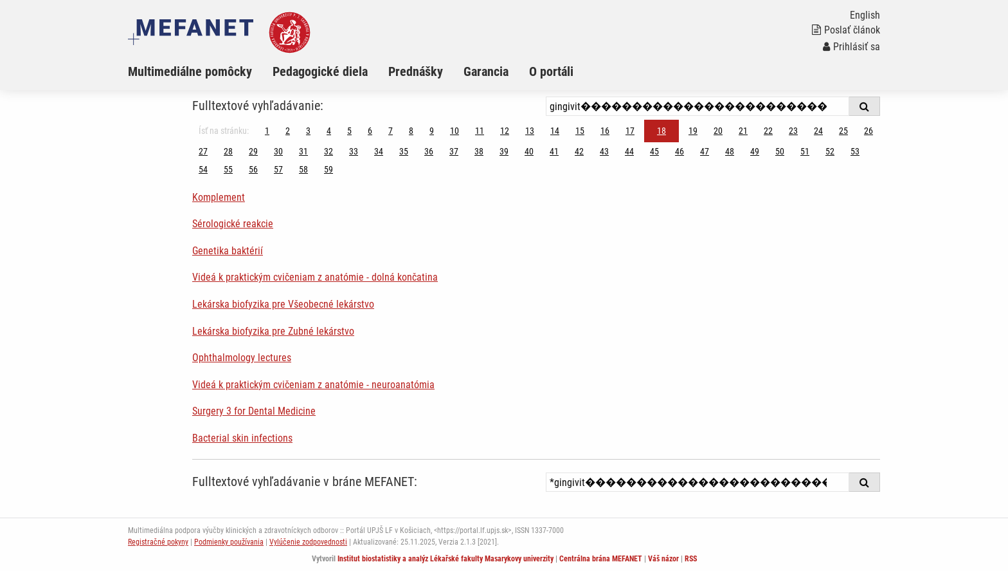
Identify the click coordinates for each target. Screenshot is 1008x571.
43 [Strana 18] (604, 151)
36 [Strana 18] (428, 151)
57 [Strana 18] (278, 169)
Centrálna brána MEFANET (600, 558)
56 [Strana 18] (253, 169)
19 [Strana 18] (693, 131)
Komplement (218, 197)
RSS (691, 558)
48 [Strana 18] (729, 151)
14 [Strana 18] (554, 131)
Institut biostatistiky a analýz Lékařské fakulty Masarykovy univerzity (446, 558)
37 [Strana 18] (453, 151)
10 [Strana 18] (454, 131)
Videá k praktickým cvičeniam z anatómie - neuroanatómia (313, 385)
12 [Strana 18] (504, 131)
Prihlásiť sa (851, 47)
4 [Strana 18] (329, 131)
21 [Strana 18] (743, 131)
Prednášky (415, 71)
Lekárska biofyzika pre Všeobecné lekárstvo (283, 304)
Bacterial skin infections (242, 438)
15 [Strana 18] (579, 131)
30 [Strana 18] (278, 151)
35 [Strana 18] (403, 151)
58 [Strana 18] (303, 169)
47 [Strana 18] (704, 151)
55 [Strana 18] (228, 169)
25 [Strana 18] (843, 131)
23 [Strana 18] (793, 131)
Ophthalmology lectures (241, 357)
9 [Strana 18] (431, 131)
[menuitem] (200, 71)
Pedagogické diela (320, 71)
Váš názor (663, 558)
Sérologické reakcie (232, 224)
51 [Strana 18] (804, 151)
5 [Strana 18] (349, 131)
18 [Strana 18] (661, 131)
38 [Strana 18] (478, 151)
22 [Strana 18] (768, 131)
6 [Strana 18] (370, 131)
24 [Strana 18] (818, 131)
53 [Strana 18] (855, 151)
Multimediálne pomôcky (190, 71)
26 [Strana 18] (868, 131)
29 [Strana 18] (253, 151)
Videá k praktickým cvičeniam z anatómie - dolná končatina (315, 277)
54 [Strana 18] (203, 169)
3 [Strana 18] (308, 131)
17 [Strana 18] (630, 131)
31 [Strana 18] (303, 151)
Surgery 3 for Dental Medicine (254, 411)
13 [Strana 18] (529, 131)
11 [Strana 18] (479, 131)
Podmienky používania (229, 542)
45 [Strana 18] (654, 151)
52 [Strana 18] (829, 151)
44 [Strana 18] (629, 151)
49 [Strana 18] (754, 151)
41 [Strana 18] (554, 151)
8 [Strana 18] (411, 131)
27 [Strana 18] (203, 151)
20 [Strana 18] (718, 131)
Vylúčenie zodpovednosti (308, 542)
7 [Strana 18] (390, 131)
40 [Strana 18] (529, 151)
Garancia (486, 71)
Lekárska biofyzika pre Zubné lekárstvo (273, 331)
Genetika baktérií (227, 251)
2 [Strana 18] (287, 131)
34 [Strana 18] (378, 151)
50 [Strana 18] (779, 151)
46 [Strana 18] (679, 151)
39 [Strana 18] (504, 151)
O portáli (551, 71)
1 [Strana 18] (267, 131)
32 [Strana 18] (328, 151)
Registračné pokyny (158, 542)
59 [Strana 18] (328, 169)
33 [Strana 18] (353, 151)
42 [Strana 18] (579, 151)
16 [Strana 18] (604, 131)
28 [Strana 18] (228, 151)
